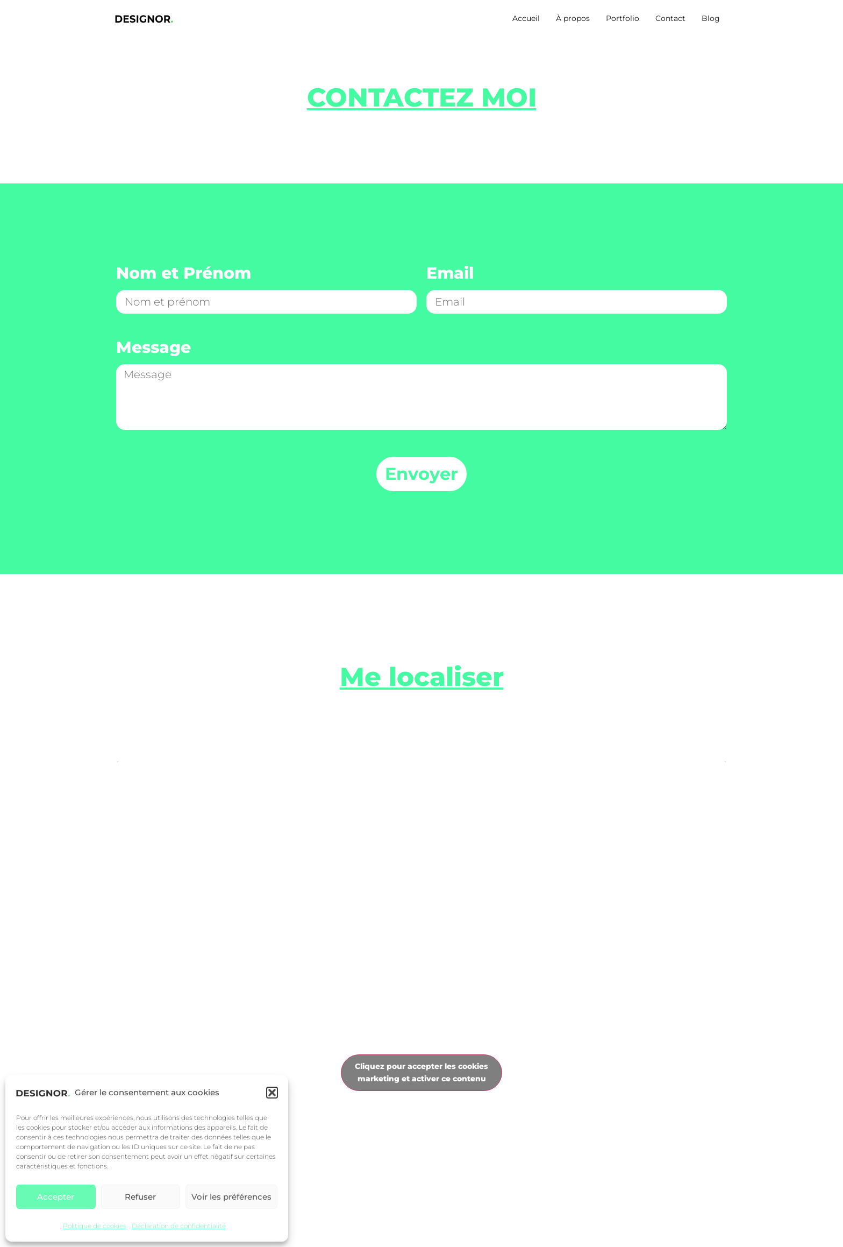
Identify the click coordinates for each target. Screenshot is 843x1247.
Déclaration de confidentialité (179, 1226)
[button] (272, 1092)
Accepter (55, 1197)
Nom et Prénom (183, 274)
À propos (573, 18)
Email (450, 274)
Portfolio (622, 18)
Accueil (526, 18)
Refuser (140, 1197)
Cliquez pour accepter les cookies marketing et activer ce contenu (421, 1072)
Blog (711, 18)
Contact (670, 18)
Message (153, 348)
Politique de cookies (94, 1226)
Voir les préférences (231, 1197)
